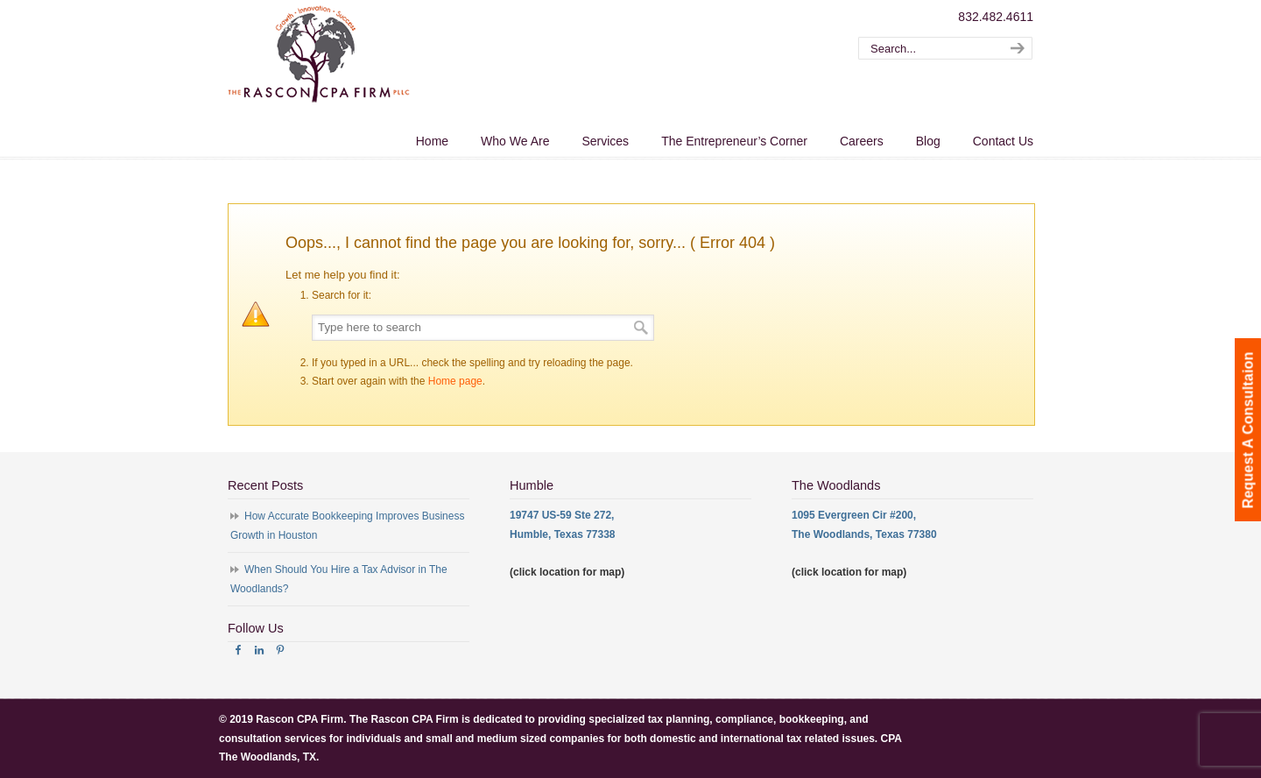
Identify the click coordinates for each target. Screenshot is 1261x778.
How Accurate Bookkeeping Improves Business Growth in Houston (347, 525)
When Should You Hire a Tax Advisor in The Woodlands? (338, 579)
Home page (455, 381)
